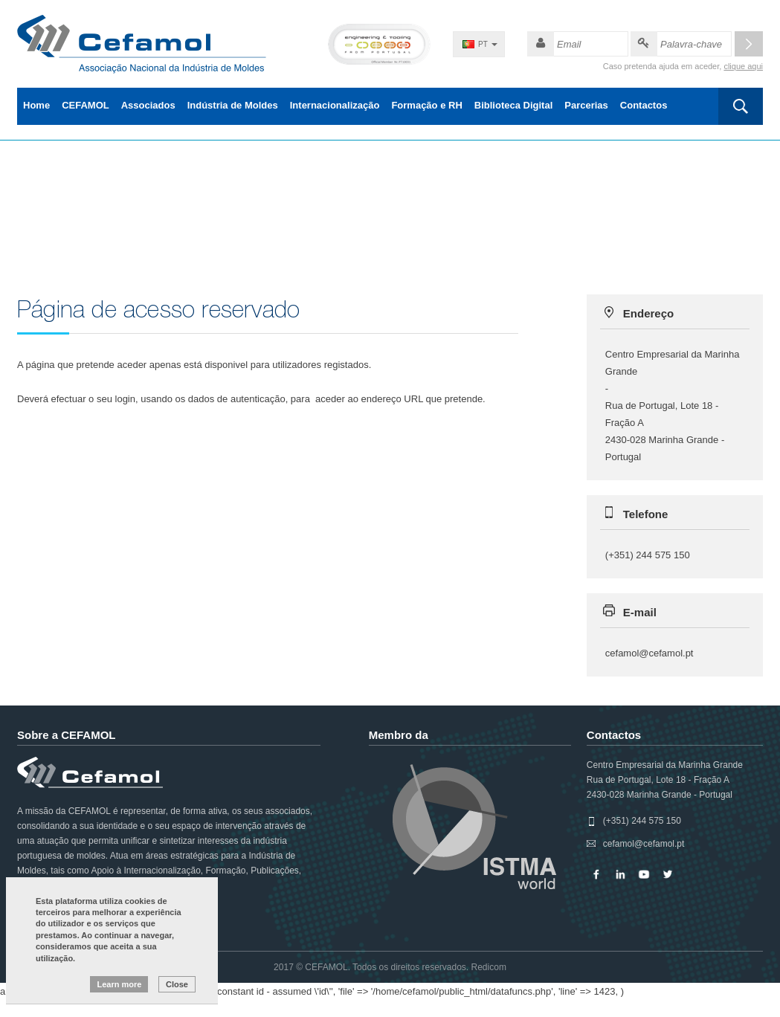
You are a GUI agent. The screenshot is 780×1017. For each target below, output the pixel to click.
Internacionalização (335, 105)
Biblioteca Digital (513, 105)
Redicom (488, 967)
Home (36, 105)
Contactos (644, 105)
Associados (148, 105)
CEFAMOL (85, 105)
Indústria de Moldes (232, 105)
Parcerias (586, 105)
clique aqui (743, 66)
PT (483, 44)
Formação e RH (426, 105)
